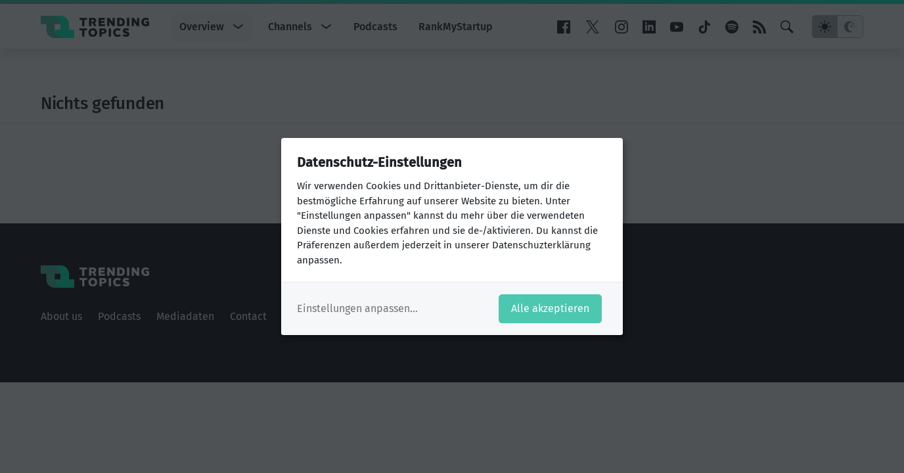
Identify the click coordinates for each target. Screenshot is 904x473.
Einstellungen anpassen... (357, 308)
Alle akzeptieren (550, 308)
